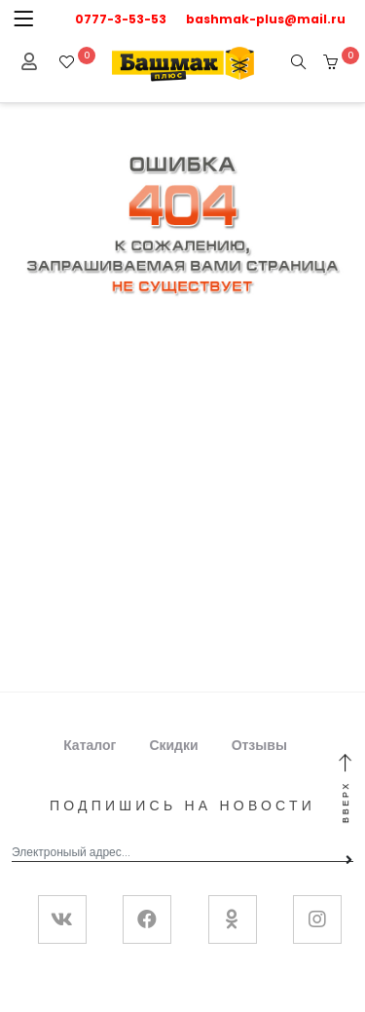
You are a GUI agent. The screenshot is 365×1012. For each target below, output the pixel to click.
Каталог (89, 745)
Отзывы (259, 745)
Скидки (173, 745)
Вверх (345, 789)
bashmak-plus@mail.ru (266, 19)
